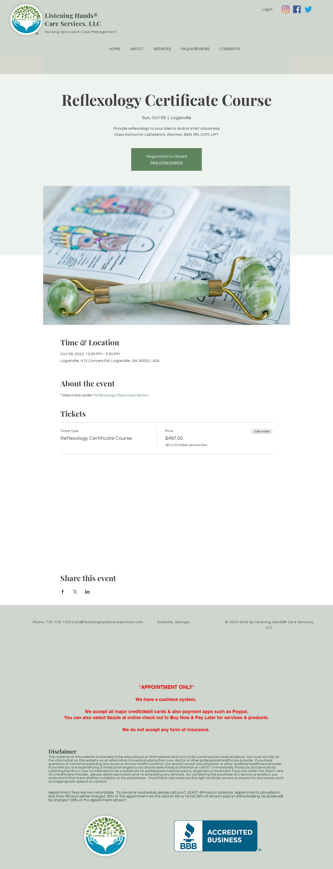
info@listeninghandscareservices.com (108, 622)
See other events (166, 162)
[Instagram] (285, 9)
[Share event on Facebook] (62, 592)
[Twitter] (308, 9)
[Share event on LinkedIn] (87, 592)
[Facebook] (297, 9)
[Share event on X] (75, 592)
